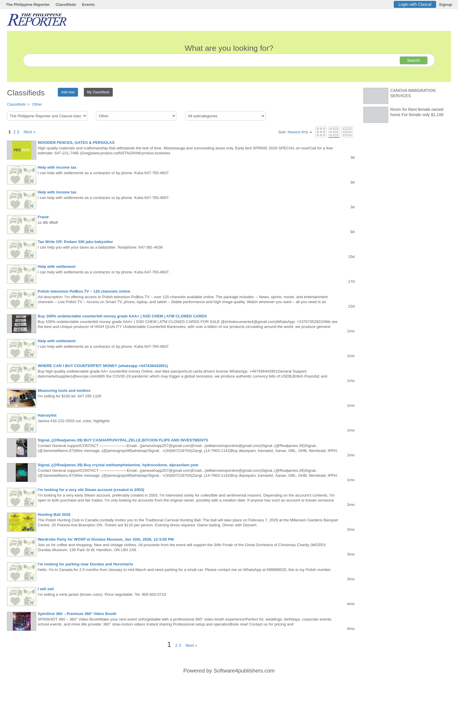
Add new (68, 92)
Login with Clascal (414, 4)
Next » (27, 132)
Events (88, 4)
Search (413, 60)
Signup (445, 4)
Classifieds (65, 4)
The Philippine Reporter (28, 4)
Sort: (295, 132)
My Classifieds (98, 92)
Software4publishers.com (244, 671)
